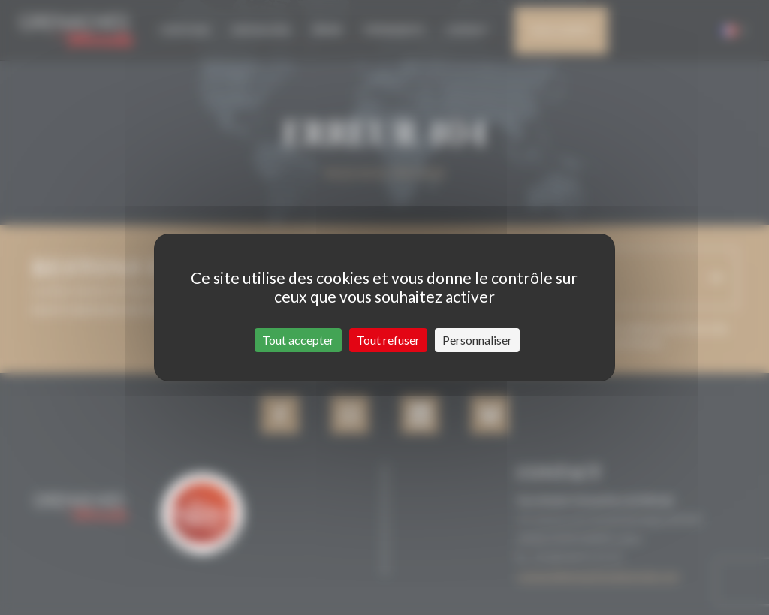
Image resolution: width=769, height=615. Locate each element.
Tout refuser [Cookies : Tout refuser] (388, 340)
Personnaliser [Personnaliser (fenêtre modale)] (477, 340)
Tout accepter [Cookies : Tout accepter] (298, 340)
